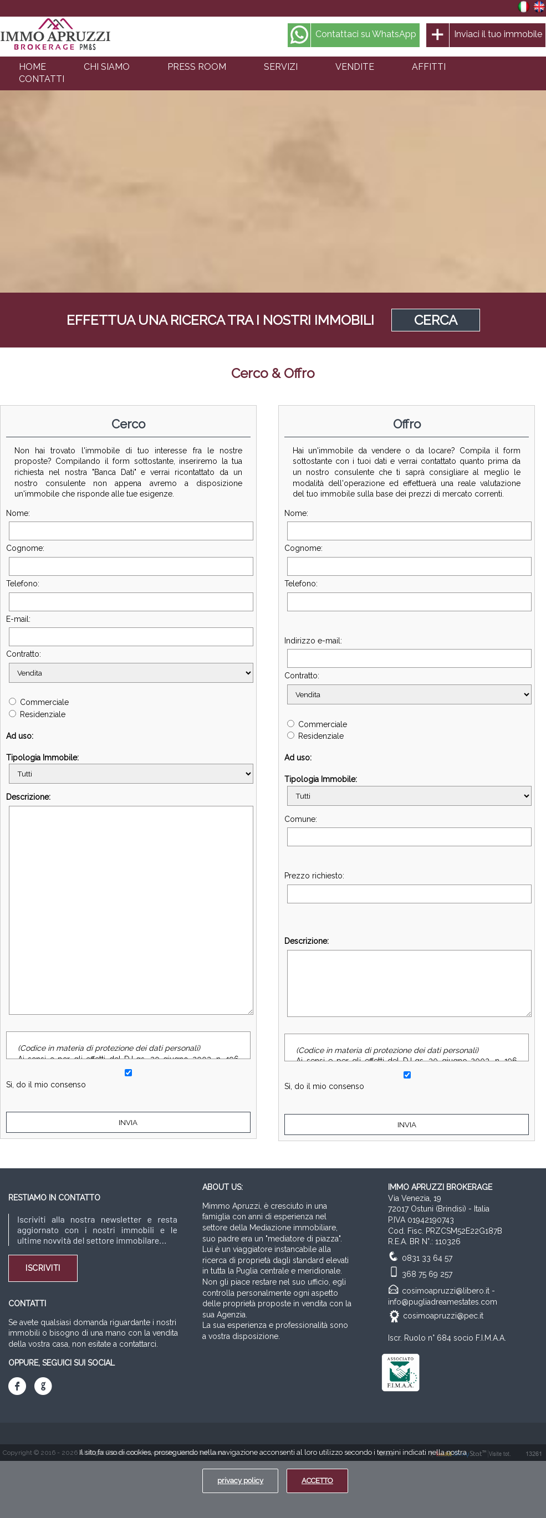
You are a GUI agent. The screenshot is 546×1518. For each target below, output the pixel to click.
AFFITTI (429, 67)
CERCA (435, 320)
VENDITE (354, 67)
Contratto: (128, 666)
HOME (32, 67)
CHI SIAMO (107, 67)
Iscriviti (42, 1268)
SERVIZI (281, 67)
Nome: (128, 525)
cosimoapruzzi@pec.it (443, 1315)
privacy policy (240, 1480)
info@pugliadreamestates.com (442, 1301)
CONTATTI (41, 79)
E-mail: (128, 631)
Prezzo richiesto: (406, 887)
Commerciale (39, 702)
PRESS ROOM (196, 67)
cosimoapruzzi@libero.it (445, 1290)
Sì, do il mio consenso (46, 1084)
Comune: (406, 831)
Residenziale (37, 714)
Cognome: (128, 560)
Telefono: (128, 595)
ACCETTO (317, 1480)
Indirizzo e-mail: (406, 652)
